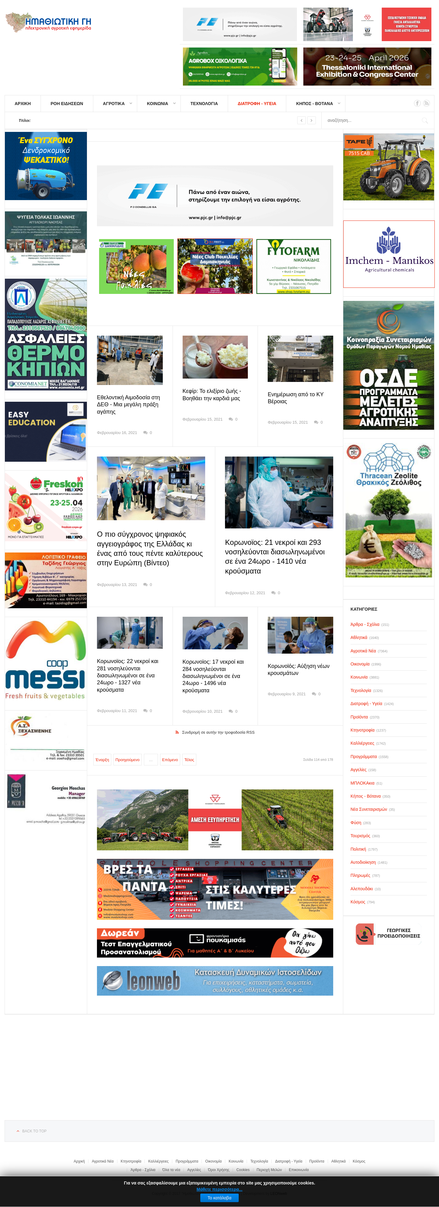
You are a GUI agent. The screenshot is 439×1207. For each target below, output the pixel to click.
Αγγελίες (194, 1170)
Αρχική (79, 1161)
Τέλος (189, 759)
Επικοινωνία (299, 1170)
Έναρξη (102, 759)
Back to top (34, 1131)
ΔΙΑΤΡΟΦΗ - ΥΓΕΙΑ (257, 103)
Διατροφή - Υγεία (288, 1161)
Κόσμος (359, 1161)
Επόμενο (170, 759)
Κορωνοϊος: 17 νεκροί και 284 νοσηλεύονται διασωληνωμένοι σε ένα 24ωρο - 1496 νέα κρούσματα (213, 676)
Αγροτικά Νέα (103, 1161)
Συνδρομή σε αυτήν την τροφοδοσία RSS (218, 732)
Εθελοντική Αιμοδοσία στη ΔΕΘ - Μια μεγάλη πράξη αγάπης (128, 404)
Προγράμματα (187, 1161)
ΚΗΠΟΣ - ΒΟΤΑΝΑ (314, 103)
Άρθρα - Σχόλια (142, 1170)
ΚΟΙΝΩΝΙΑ (157, 103)
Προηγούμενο (128, 759)
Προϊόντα (316, 1161)
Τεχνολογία (259, 1161)
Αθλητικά (338, 1161)
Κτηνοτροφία (131, 1161)
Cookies (242, 1170)
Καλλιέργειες (158, 1161)
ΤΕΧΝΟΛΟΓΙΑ (204, 103)
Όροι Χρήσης (218, 1170)
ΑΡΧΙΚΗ (23, 103)
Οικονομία (213, 1161)
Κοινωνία (236, 1161)
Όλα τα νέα (171, 1170)
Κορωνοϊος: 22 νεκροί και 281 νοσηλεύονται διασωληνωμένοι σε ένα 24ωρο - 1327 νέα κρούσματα (127, 675)
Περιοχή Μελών (269, 1170)
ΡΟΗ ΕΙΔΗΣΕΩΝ (67, 103)
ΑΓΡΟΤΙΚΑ (114, 103)
